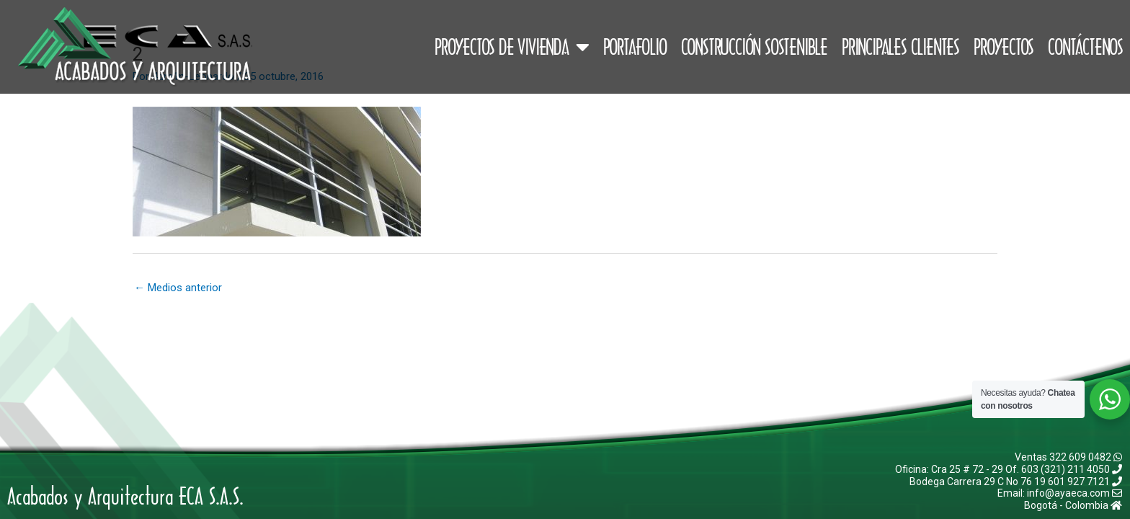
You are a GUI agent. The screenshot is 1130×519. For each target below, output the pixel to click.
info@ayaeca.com (1074, 493)
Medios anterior (178, 287)
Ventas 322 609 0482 (1068, 457)
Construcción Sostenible (754, 47)
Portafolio (635, 47)
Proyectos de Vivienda (512, 47)
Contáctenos (1085, 47)
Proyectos (1003, 47)
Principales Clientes (900, 47)
